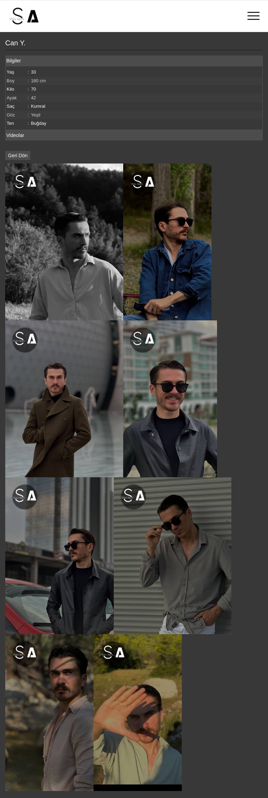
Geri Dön (18, 155)
